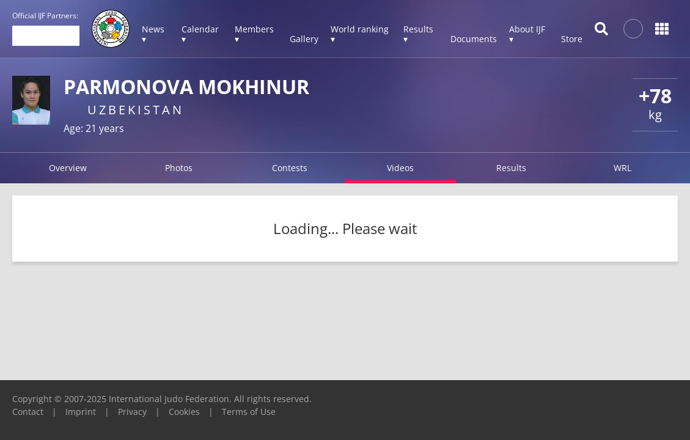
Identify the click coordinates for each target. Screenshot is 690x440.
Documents (473, 39)
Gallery (304, 39)
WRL (622, 168)
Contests (289, 168)
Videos (400, 168)
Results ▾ (418, 34)
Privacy (132, 411)
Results (511, 168)
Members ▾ (254, 34)
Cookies (184, 411)
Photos (179, 168)
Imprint (80, 411)
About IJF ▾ (527, 34)
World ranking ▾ (360, 34)
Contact (27, 411)
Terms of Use (249, 411)
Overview (68, 168)
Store (571, 39)
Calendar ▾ (200, 34)
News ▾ (153, 34)
